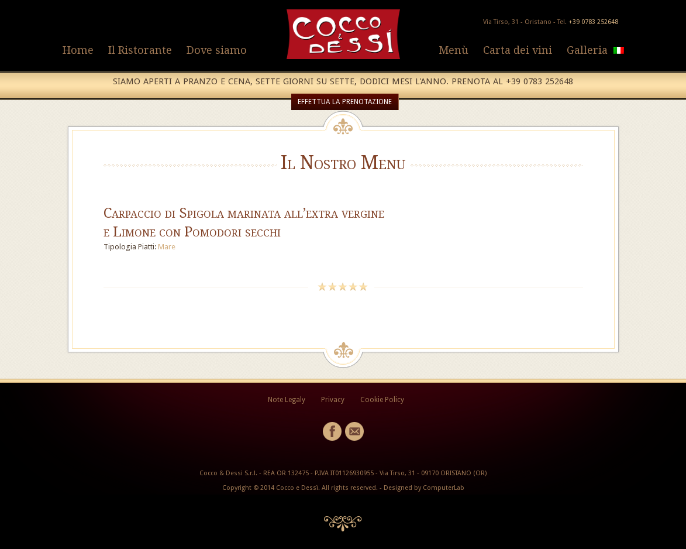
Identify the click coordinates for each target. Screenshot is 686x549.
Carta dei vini (517, 50)
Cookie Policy (382, 400)
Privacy (332, 400)
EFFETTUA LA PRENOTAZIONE (345, 102)
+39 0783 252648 (593, 22)
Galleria (587, 50)
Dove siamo (217, 50)
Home (78, 50)
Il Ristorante (140, 50)
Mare (166, 246)
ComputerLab (443, 488)
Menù (453, 50)
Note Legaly (286, 400)
